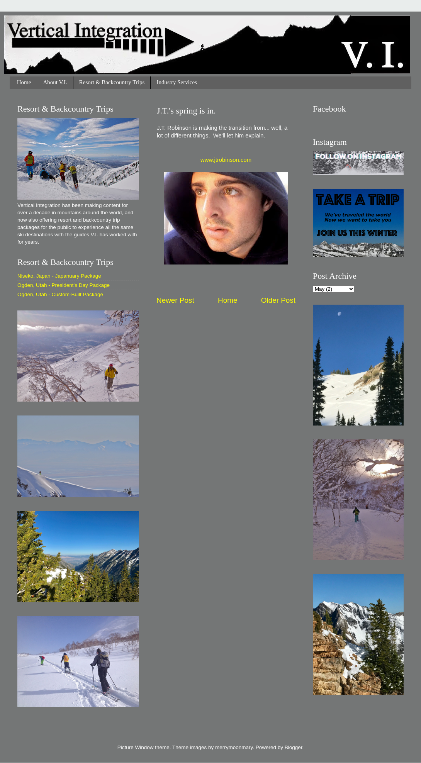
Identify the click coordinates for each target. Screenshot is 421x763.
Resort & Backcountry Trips (112, 82)
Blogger (293, 747)
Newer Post (175, 300)
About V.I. (55, 82)
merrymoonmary (234, 747)
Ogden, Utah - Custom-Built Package (60, 294)
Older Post (278, 300)
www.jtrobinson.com (225, 160)
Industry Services (176, 82)
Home (24, 82)
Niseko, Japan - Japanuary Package (59, 276)
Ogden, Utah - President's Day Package (63, 285)
